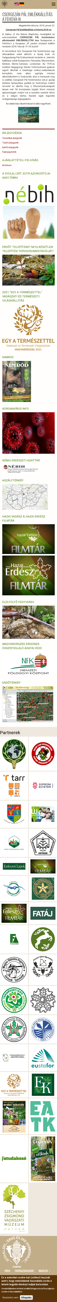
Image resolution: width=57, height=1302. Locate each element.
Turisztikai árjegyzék (12, 138)
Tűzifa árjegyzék (10, 142)
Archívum (7, 165)
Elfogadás (26, 1297)
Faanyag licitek (9, 152)
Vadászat (44, 1271)
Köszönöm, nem (10, 1297)
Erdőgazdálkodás (24, 1271)
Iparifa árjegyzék (10, 147)
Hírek (7, 1271)
